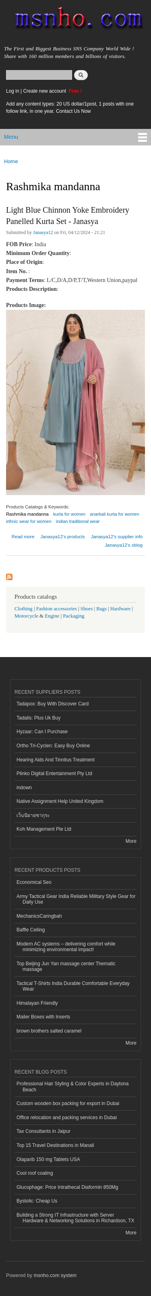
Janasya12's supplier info (117, 536)
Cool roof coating (35, 1173)
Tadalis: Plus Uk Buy (38, 718)
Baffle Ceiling (31, 930)
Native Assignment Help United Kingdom (60, 801)
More (131, 841)
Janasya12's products (62, 536)
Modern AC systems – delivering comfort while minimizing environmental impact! (66, 946)
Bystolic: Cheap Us (37, 1201)
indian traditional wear (78, 521)
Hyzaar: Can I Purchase (42, 731)
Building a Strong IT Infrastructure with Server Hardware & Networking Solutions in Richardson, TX (75, 1217)
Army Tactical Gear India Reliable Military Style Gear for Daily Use (76, 899)
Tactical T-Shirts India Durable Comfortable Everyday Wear (73, 986)
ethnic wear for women (29, 521)
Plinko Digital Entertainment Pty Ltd (54, 773)
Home (11, 161)
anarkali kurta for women (114, 514)
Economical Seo (34, 882)
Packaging (73, 616)
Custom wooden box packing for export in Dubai (68, 1103)
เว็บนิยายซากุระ (33, 815)
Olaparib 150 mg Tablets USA (48, 1159)
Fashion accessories (56, 609)
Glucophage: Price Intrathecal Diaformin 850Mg (67, 1187)
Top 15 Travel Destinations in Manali (55, 1145)
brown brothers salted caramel (49, 1031)
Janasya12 (43, 232)
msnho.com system (55, 1275)
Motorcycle (26, 616)
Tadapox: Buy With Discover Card (53, 704)
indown (24, 787)
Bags (101, 609)
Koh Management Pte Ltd (44, 829)
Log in (12, 91)
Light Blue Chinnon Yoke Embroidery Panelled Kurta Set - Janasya (67, 215)
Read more (23, 535)
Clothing (23, 609)
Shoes (87, 609)
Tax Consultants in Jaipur (43, 1131)
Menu (11, 137)
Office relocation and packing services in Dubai (67, 1117)
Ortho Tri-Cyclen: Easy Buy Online (53, 746)
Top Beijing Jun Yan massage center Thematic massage (66, 966)
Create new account (45, 91)
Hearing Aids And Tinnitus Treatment (56, 760)
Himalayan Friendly (37, 1003)
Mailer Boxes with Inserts (43, 1017)
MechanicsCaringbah (39, 916)
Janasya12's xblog (124, 545)
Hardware (120, 609)
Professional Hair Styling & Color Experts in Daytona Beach (72, 1086)
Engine (52, 616)
